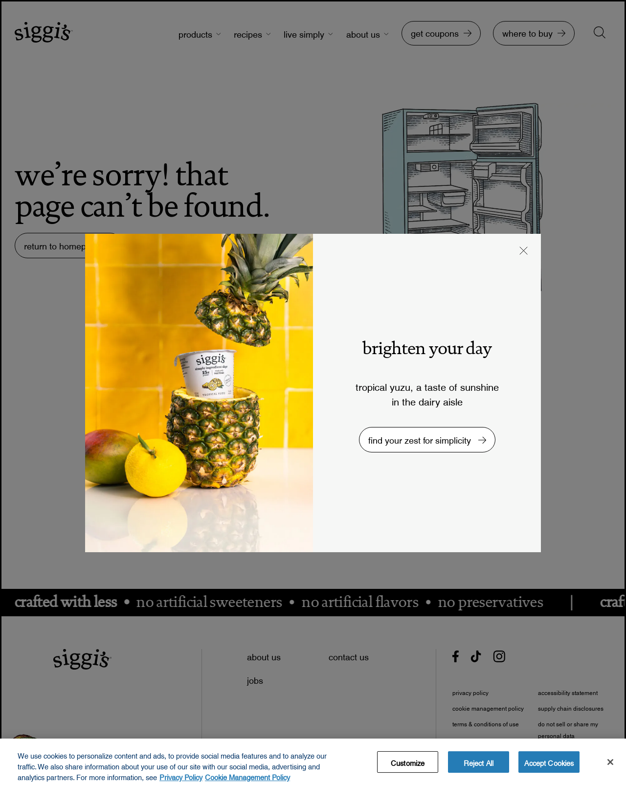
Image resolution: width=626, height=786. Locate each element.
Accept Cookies (549, 767)
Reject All (478, 767)
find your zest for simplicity (420, 438)
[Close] (610, 767)
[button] (524, 252)
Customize (408, 767)
